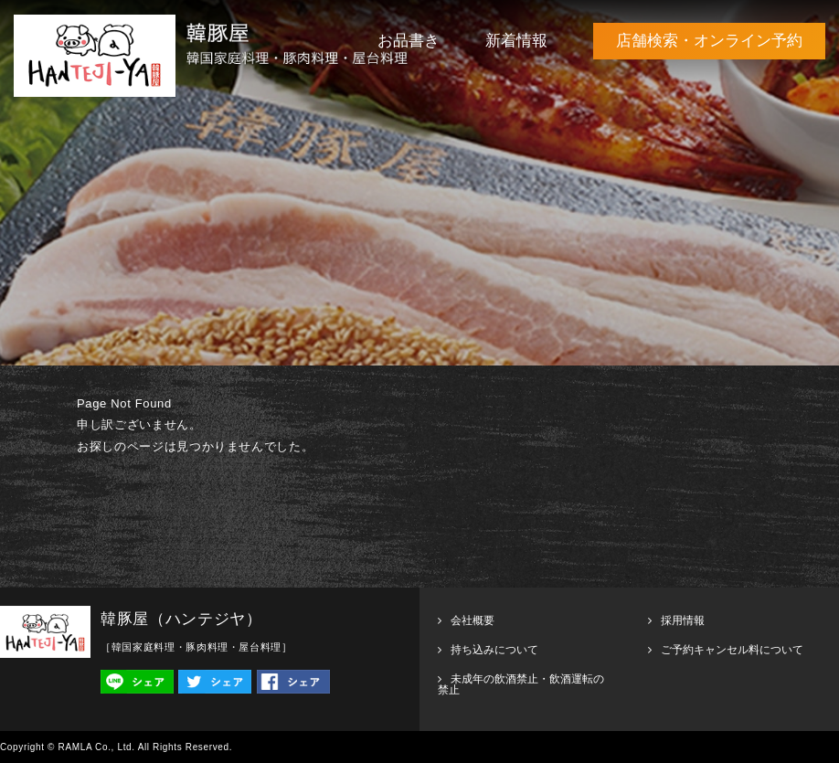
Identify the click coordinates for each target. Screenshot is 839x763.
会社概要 (472, 620)
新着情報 (516, 40)
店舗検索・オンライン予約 (709, 40)
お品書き (408, 40)
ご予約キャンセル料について (732, 649)
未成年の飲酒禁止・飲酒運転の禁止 (521, 684)
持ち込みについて (494, 649)
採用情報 (683, 620)
